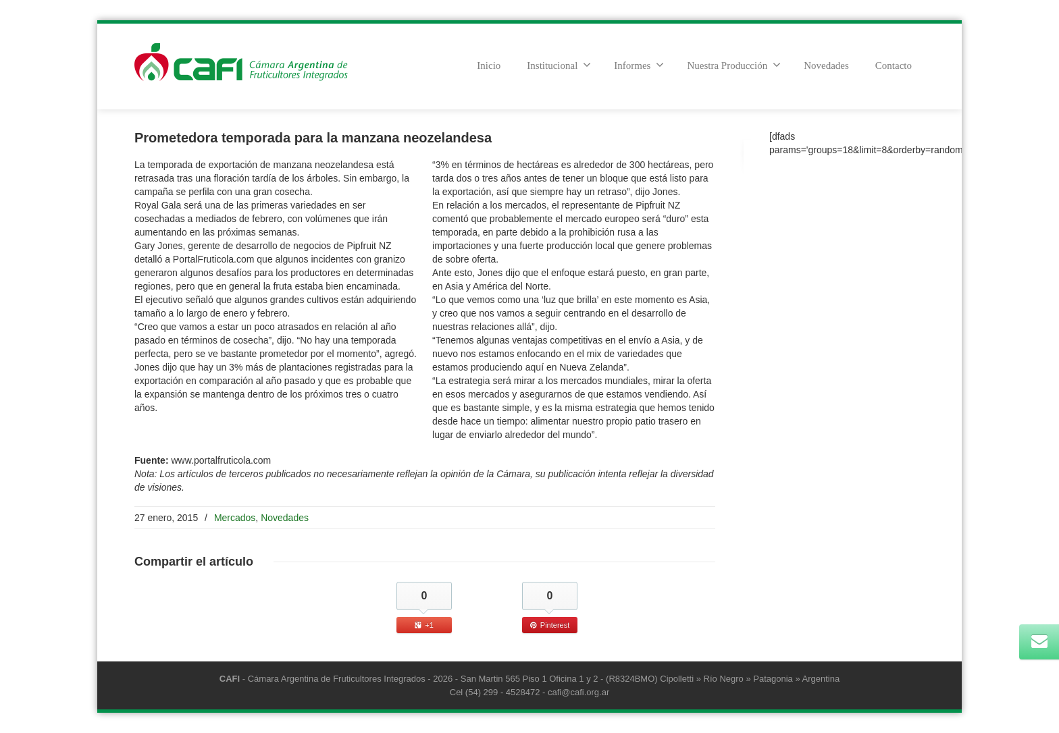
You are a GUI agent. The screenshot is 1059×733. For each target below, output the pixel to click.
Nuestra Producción (734, 65)
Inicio (488, 65)
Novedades (826, 65)
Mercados (234, 517)
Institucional (559, 65)
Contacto (893, 65)
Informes (639, 65)
